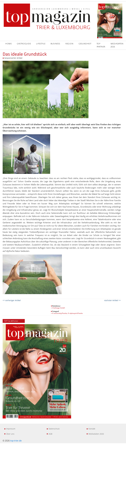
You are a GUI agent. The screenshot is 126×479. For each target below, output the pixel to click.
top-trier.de (16, 440)
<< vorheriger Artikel (12, 300)
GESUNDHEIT (85, 44)
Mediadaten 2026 (96, 434)
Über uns (10, 434)
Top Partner (101, 45)
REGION (69, 44)
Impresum (10, 428)
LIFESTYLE (40, 44)
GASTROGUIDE (24, 44)
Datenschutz (54, 428)
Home (8, 44)
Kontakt (91, 428)
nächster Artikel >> (112, 300)
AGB (50, 434)
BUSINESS (55, 44)
